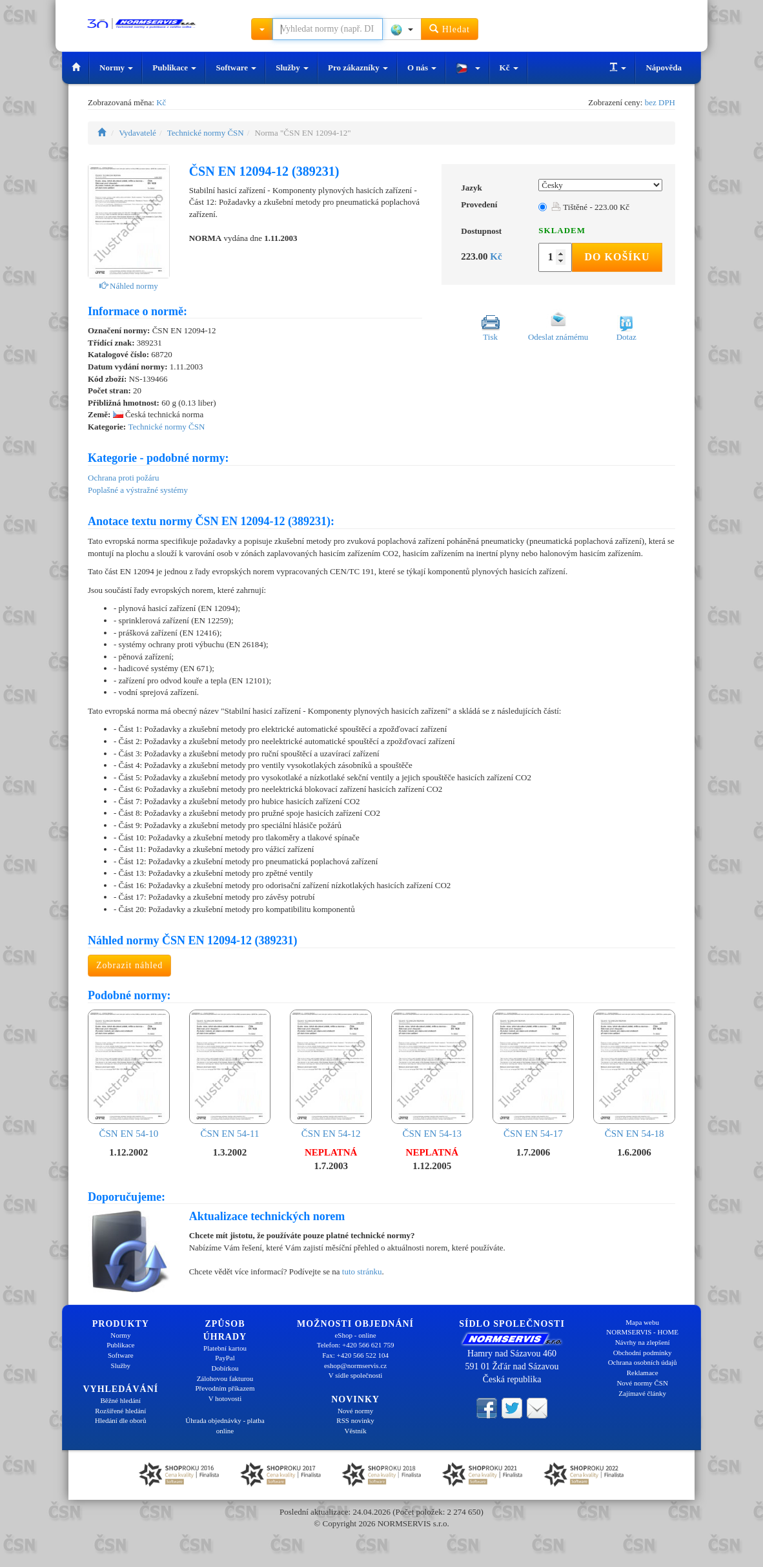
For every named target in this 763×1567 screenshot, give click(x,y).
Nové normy (355, 1411)
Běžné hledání (121, 1400)
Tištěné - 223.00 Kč (590, 207)
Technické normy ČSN (205, 133)
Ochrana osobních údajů (642, 1362)
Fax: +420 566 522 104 (355, 1355)
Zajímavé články (642, 1393)
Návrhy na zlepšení (642, 1342)
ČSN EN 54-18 (634, 1074)
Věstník (355, 1431)
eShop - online (355, 1335)
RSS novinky (355, 1420)
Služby (292, 67)
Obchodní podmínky (642, 1352)
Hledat (449, 28)
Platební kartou (225, 1348)
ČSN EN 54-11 (230, 1074)
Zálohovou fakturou (225, 1378)
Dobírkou (224, 1368)
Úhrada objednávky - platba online (224, 1426)
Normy (116, 67)
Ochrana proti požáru (123, 478)
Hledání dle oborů (120, 1420)
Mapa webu (642, 1322)
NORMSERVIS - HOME (642, 1332)
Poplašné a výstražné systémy (138, 490)
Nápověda (664, 67)
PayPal (225, 1358)
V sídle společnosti (356, 1375)
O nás (421, 67)
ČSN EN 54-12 (331, 1074)
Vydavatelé (137, 133)
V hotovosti (225, 1398)
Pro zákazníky (358, 67)
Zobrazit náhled (129, 965)
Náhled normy (128, 286)
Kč (509, 67)
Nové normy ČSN (641, 1383)
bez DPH (660, 102)
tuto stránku (362, 1271)
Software (236, 67)
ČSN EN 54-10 (129, 1074)
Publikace (174, 67)
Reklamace (642, 1372)
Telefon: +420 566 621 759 (355, 1345)
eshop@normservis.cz (355, 1365)
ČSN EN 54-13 (432, 1074)
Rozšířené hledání (120, 1411)
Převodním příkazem (225, 1388)
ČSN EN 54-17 (534, 1074)
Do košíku (616, 256)
